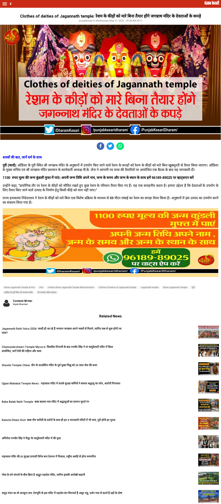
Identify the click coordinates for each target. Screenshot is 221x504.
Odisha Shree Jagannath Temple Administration (71, 287)
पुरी (193, 287)
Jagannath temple (149, 287)
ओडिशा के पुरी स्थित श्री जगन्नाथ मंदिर (18, 292)
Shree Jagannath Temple (175, 287)
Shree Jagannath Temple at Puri (19, 287)
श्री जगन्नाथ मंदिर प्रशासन (46, 292)
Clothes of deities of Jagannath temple (117, 287)
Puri (41, 287)
